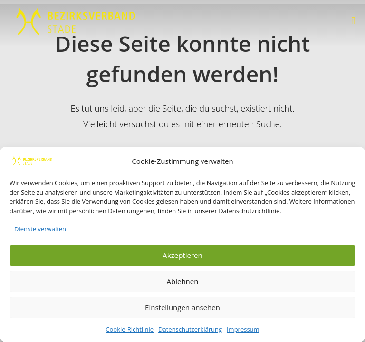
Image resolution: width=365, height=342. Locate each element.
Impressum (243, 329)
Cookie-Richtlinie (130, 329)
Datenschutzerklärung (190, 329)
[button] (353, 20)
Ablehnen (183, 281)
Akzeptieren (182, 255)
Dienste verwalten (40, 229)
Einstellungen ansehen (182, 307)
